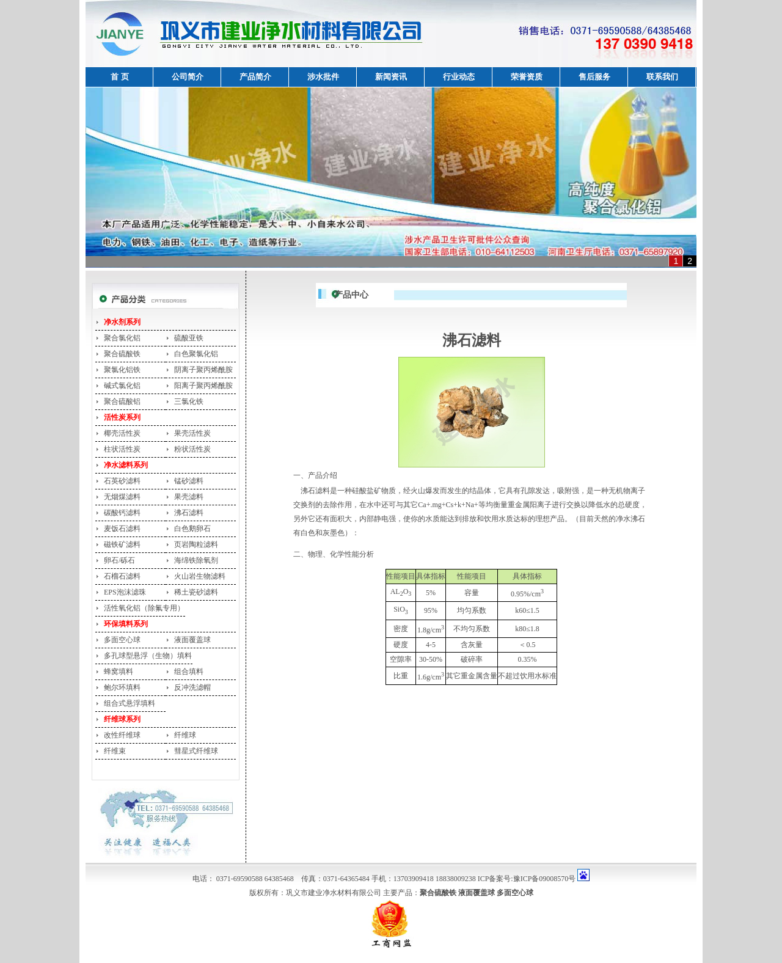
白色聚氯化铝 (196, 354)
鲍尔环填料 (122, 687)
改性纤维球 (122, 735)
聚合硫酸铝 (122, 401)
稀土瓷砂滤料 (196, 592)
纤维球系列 (122, 719)
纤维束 (115, 751)
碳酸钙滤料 (122, 512)
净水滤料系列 (126, 465)
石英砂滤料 (122, 481)
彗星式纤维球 (196, 751)
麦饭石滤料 (122, 528)
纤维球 (185, 735)
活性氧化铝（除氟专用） (144, 608)
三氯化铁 (188, 401)
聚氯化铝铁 (122, 369)
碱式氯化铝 (122, 385)
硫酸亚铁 (188, 338)
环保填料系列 (126, 624)
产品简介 (255, 76)
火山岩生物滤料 (199, 576)
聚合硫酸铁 (122, 354)
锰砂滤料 (188, 481)
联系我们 (662, 76)
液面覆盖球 (192, 639)
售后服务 (594, 76)
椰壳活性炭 (122, 433)
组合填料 (188, 671)
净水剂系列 (122, 322)
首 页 (119, 76)
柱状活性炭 (122, 449)
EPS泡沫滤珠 (125, 592)
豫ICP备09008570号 (544, 878)
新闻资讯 (391, 76)
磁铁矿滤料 (122, 544)
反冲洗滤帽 (192, 687)
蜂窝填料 (118, 671)
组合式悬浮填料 (129, 703)
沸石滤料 (188, 512)
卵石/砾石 (119, 560)
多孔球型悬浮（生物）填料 (148, 655)
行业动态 (459, 76)
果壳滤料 (188, 496)
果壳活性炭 (192, 433)
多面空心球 (122, 639)
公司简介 (187, 76)
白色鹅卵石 (192, 528)
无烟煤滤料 (122, 496)
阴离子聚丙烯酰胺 (203, 369)
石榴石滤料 (122, 576)
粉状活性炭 (192, 449)
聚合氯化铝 (122, 338)
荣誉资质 (527, 76)
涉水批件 (323, 76)
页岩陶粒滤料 (196, 544)
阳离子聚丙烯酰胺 (203, 385)
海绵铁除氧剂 (196, 560)
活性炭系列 (122, 417)
